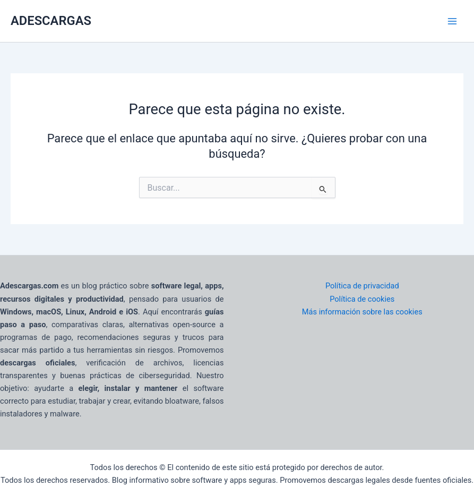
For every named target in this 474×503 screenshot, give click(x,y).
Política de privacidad (362, 286)
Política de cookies (362, 299)
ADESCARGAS (51, 20)
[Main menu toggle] (452, 21)
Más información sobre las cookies (362, 312)
